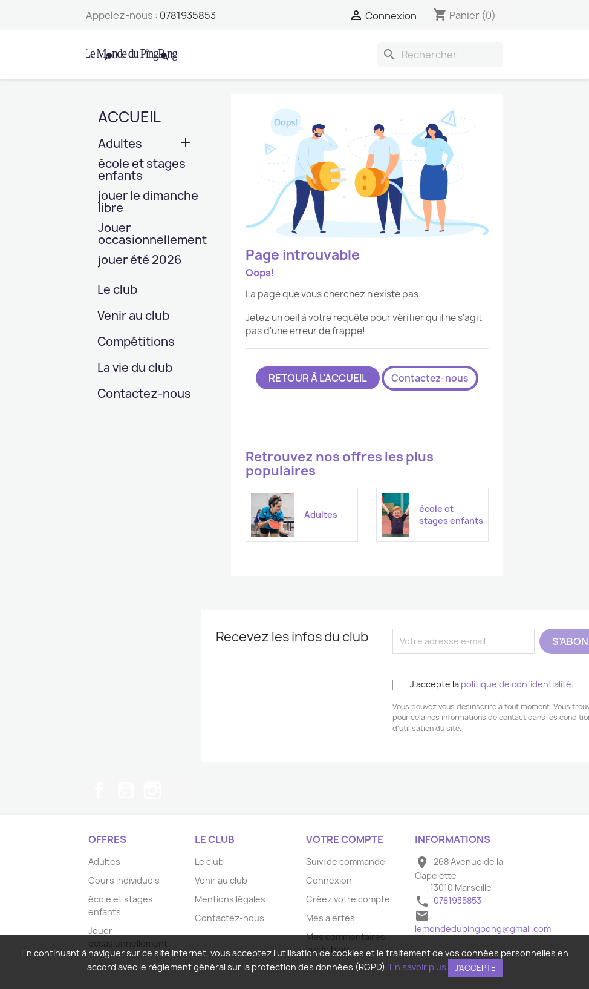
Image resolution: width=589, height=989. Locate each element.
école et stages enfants (142, 170)
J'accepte (475, 967)
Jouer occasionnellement (149, 235)
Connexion (329, 880)
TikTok (179, 790)
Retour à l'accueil (317, 378)
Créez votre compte (348, 899)
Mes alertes (330, 918)
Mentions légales (230, 899)
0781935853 (188, 15)
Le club (117, 290)
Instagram (152, 790)
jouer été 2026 (139, 261)
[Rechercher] (440, 54)
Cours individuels (124, 880)
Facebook (99, 790)
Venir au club (133, 316)
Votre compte (344, 839)
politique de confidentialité (516, 684)
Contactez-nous (144, 395)
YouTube (126, 790)
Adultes (120, 144)
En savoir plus (417, 967)
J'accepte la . (483, 684)
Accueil (129, 117)
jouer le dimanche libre (148, 203)
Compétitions (136, 342)
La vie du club (134, 368)
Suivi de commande (345, 861)
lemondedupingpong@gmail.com (483, 928)
